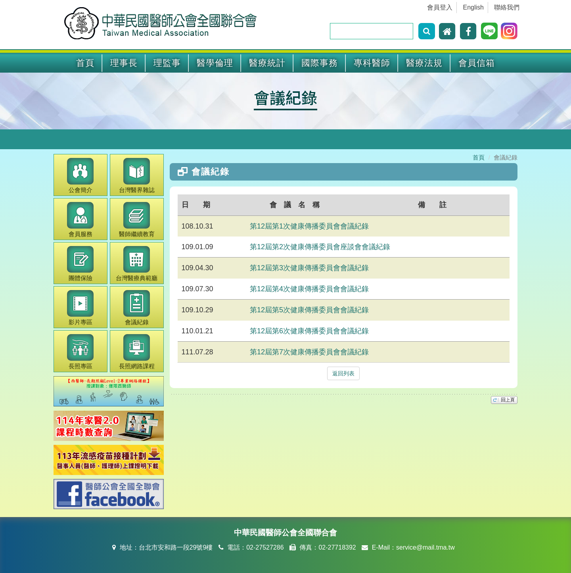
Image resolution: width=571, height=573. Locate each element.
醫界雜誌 (137, 175)
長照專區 (80, 351)
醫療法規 (424, 63)
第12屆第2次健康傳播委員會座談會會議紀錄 (320, 247)
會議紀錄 (285, 97)
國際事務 (319, 63)
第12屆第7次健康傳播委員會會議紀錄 (309, 352)
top (504, 400)
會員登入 (439, 7)
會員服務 (80, 219)
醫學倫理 (215, 63)
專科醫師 (372, 63)
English (473, 7)
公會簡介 (80, 175)
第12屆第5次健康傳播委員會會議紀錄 (309, 310)
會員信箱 (476, 63)
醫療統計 (267, 63)
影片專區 (80, 307)
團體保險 (80, 263)
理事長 (124, 63)
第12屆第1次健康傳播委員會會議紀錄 (309, 226)
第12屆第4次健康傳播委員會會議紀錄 (309, 289)
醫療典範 (136, 263)
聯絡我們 (506, 7)
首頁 (85, 63)
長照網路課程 (137, 351)
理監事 (167, 63)
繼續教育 (137, 219)
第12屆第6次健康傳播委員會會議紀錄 (309, 331)
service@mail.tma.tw (425, 547)
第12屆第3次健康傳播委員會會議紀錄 (309, 268)
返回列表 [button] (343, 373)
